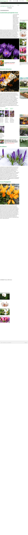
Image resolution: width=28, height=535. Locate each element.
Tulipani (1, 316)
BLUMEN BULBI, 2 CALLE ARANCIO (9, 62)
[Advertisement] (7, 21)
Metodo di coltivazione (6, 69)
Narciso (1, 308)
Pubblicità (26, 342)
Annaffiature (3, 146)
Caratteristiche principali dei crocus (9, 12)
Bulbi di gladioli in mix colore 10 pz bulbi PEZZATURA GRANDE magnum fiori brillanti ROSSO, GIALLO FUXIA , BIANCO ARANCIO (11, 141)
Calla (1, 293)
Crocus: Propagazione (5, 181)
